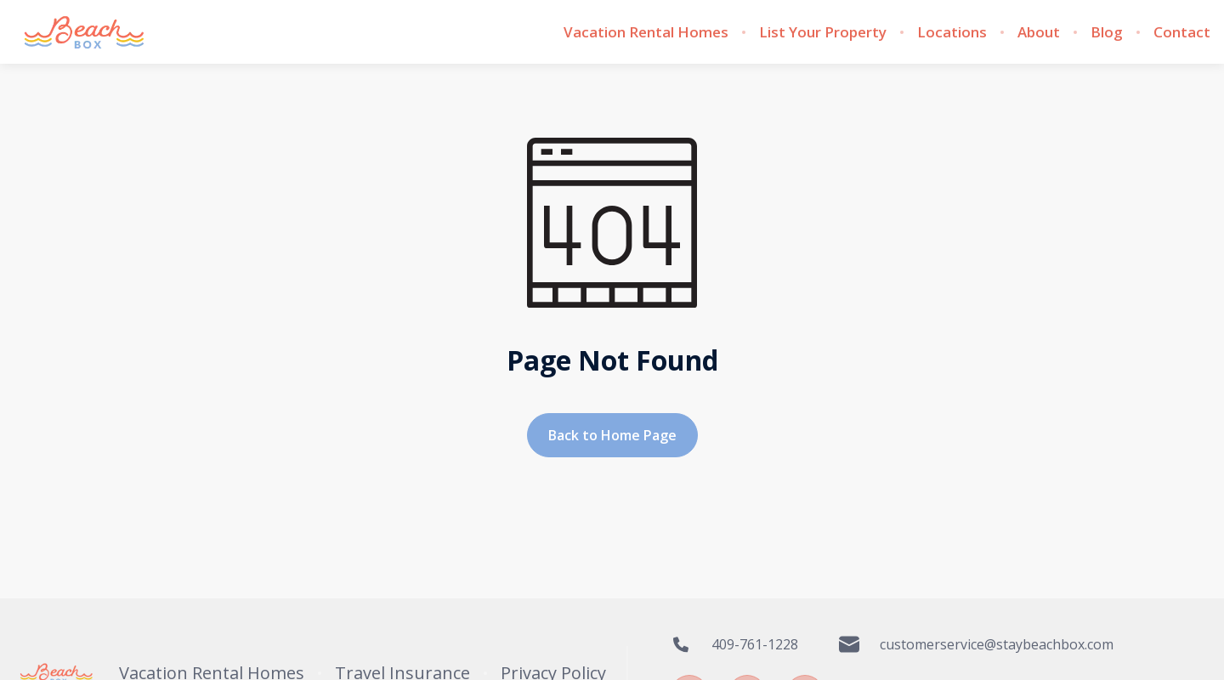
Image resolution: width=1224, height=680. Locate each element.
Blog (1107, 32)
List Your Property (823, 32)
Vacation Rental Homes (646, 32)
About (1038, 32)
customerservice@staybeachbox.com (976, 644)
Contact (1181, 32)
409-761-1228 (734, 644)
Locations (952, 32)
